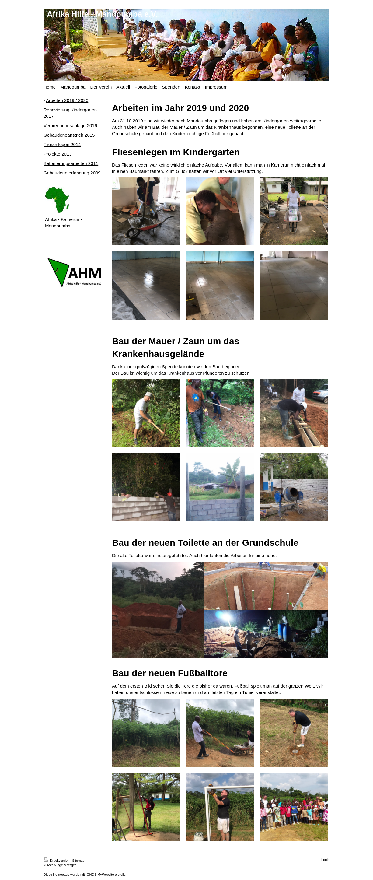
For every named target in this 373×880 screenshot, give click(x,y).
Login (325, 859)
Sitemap (78, 860)
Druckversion (57, 860)
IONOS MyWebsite (100, 874)
